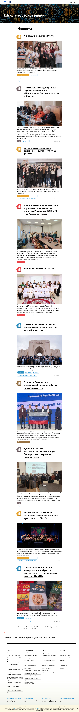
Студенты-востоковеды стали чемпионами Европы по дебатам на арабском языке (40, 327)
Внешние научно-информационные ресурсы (48, 671)
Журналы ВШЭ (63, 665)
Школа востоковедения (25, 15)
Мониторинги (45, 658)
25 (32, 629)
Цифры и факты (11, 653)
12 (37, 627)
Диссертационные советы (48, 660)
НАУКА (44, 650)
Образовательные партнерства (32, 678)
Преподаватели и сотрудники (14, 662)
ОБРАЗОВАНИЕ (29, 650)
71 (40, 629)
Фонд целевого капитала (13, 672)
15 (45, 627)
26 (35, 629)
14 (42, 627)
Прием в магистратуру (30, 665)
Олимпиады (27, 658)
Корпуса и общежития (12, 664)
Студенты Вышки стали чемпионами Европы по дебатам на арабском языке (40, 385)
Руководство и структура (13, 655)
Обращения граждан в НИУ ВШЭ (15, 669)
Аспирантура (28, 668)
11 (34, 627)
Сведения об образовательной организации (14, 683)
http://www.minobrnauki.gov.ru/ (14, 698)
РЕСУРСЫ (62, 650)
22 (24, 629)
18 (53, 627)
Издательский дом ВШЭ (65, 655)
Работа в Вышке (11, 692)
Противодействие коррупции (14, 674)
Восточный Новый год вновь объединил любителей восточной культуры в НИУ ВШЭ (41, 515)
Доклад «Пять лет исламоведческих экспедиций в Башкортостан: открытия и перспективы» (40, 453)
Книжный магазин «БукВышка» (67, 658)
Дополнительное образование (32, 670)
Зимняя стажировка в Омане (39, 268)
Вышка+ (26, 663)
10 (31, 627)
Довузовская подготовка (31, 655)
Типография (62, 660)
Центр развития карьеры (31, 673)
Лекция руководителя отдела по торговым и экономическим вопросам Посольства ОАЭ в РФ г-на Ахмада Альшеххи (41, 210)
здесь (15, 708)
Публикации (62, 668)
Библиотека (62, 653)
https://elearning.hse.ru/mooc (67, 698)
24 (29, 629)
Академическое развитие (48, 665)
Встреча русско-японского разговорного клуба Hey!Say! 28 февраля (40, 150)
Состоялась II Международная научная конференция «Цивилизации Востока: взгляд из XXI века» (41, 92)
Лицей (26, 653)
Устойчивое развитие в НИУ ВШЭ (14, 658)
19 (56, 627)
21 (21, 629)
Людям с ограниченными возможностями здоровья (13, 687)
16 (48, 627)
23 (26, 629)
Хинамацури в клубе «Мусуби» (40, 35)
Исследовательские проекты (49, 655)
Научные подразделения (48, 653)
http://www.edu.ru (46, 698)
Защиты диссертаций (47, 663)
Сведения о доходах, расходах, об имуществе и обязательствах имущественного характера (15, 678)
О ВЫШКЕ (10, 650)
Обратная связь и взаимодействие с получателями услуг (29, 682)
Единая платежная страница (14, 690)
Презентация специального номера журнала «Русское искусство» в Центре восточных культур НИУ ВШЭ (40, 571)
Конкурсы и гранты (46, 668)
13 (39, 627)
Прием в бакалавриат (30, 660)
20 (18, 629)
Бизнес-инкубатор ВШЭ (30, 675)
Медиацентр (63, 663)
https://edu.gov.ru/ (29, 698)
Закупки (9, 667)
